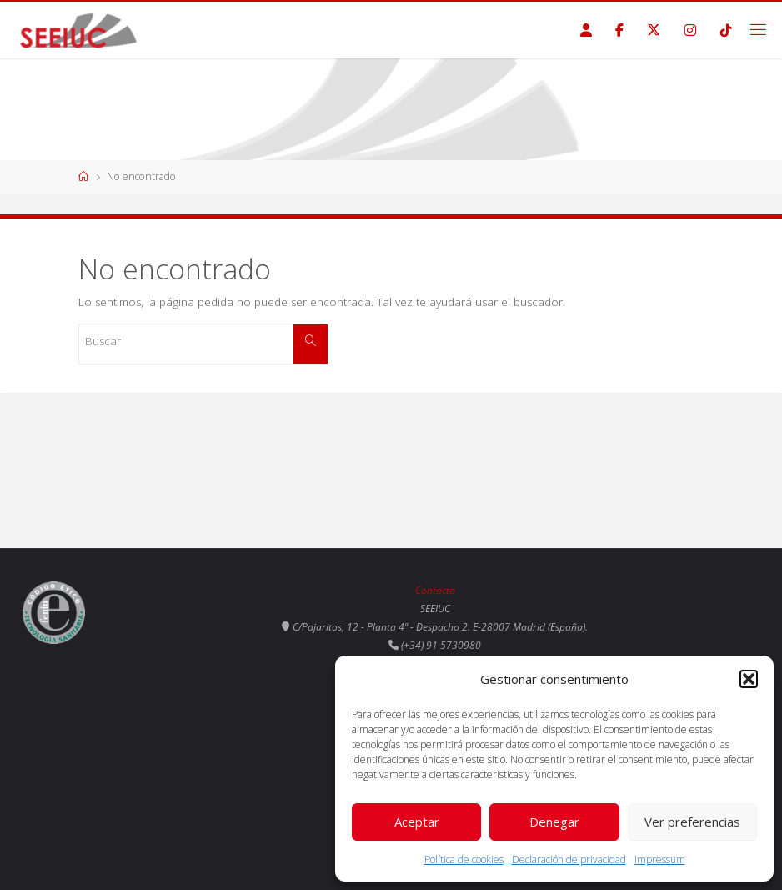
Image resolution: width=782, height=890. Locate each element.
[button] (748, 679)
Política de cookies (464, 859)
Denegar (554, 821)
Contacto (435, 590)
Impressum (659, 859)
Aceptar (416, 821)
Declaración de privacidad (569, 859)
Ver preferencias (692, 821)
